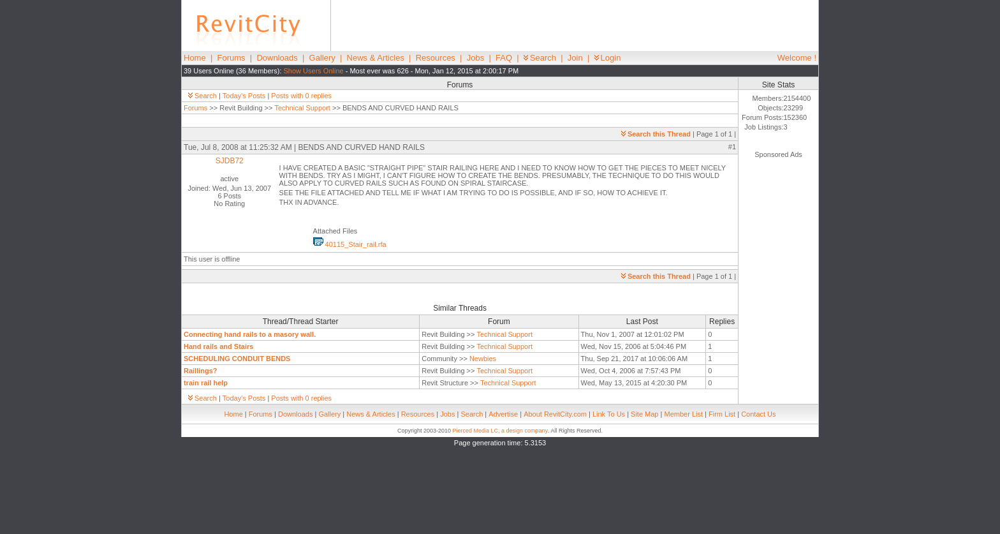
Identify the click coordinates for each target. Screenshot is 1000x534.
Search (540, 58)
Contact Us (758, 414)
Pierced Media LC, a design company (500, 430)
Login (607, 58)
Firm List (722, 414)
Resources (435, 58)
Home (195, 58)
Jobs (475, 58)
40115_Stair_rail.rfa (349, 244)
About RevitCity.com (555, 414)
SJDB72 (230, 160)
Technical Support (302, 108)
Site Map (644, 414)
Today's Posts (244, 96)
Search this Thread (656, 134)
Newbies (482, 358)
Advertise (503, 414)
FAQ (504, 58)
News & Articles (375, 58)
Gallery (322, 58)
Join (575, 58)
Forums (231, 58)
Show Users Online (314, 71)
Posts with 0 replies (301, 96)
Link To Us (608, 414)
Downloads (276, 58)
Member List (683, 414)
